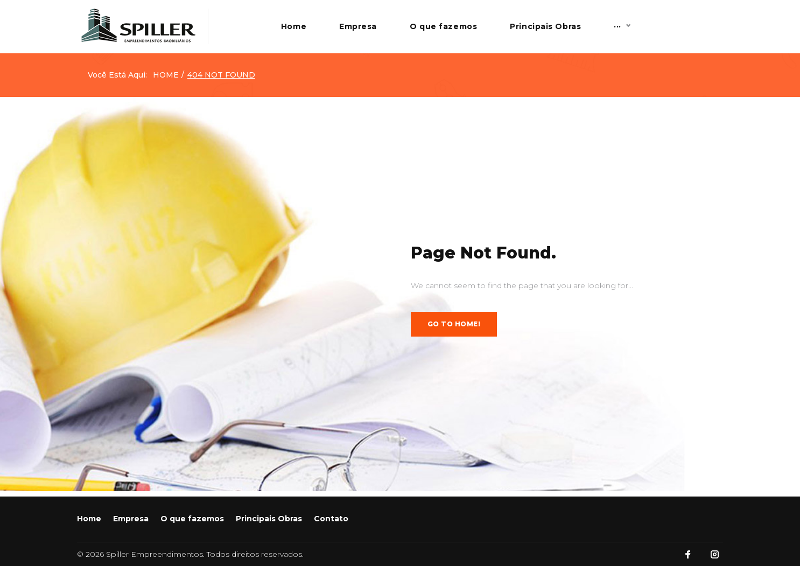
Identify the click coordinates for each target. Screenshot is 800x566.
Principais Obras (607, 29)
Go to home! (453, 329)
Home (355, 29)
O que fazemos (505, 29)
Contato (694, 29)
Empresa (420, 29)
